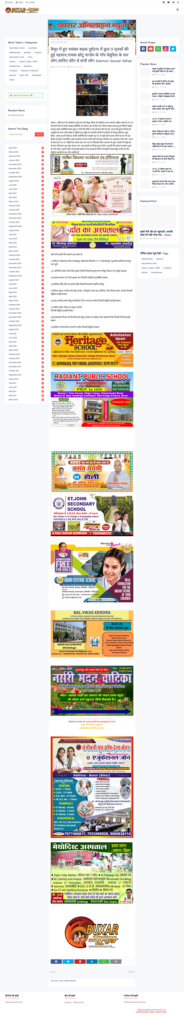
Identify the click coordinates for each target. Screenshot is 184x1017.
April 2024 (26, 247)
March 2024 (26, 251)
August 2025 (26, 181)
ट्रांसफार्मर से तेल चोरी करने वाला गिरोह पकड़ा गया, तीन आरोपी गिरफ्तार (163, 182)
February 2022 (26, 354)
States (12, 80)
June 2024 (26, 239)
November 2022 (26, 317)
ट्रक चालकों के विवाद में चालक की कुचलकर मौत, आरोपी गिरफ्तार (163, 82)
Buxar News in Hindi (17, 48)
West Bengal (36, 75)
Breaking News (15, 53)
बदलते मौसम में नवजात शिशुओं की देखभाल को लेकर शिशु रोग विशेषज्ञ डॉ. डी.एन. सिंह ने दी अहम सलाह (163, 157)
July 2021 (26, 383)
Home (9, 2)
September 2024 (26, 226)
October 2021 (26, 371)
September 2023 (26, 276)
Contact (30, 2)
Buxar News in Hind (17, 57)
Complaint (13, 71)
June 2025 (26, 189)
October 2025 (26, 173)
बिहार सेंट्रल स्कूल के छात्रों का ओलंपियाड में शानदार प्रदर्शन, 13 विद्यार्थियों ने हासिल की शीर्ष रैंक (163, 145)
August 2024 (26, 230)
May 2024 (26, 243)
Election (12, 62)
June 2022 (26, 338)
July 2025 (26, 185)
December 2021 (26, 362)
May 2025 (26, 193)
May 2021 (26, 391)
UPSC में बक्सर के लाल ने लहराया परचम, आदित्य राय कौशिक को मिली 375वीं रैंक (162, 120)
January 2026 (26, 160)
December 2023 (26, 263)
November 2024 (26, 218)
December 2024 (26, 214)
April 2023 (26, 296)
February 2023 (26, 305)
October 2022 (26, 321)
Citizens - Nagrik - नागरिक (28, 62)
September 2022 (26, 325)
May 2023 (26, 292)
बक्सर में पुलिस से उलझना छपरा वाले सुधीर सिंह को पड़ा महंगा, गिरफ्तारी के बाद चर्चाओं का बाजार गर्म (163, 70)
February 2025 (26, 206)
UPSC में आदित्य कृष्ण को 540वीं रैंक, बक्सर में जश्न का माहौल (162, 170)
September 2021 (26, 375)
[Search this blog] (21, 134)
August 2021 (26, 379)
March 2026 (26, 152)
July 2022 (26, 334)
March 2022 (26, 350)
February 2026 (26, 156)
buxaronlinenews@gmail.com (100, 721)
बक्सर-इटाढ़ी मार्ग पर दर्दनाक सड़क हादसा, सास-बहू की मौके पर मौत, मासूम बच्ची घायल (163, 107)
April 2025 (26, 197)
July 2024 (26, 234)
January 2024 (26, 259)
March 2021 (26, 400)
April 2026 (26, 148)
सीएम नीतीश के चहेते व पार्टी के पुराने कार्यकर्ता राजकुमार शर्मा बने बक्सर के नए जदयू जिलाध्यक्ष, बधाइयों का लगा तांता (164, 132)
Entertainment (15, 66)
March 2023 (26, 301)
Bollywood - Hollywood (29, 71)
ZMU (152, 1012)
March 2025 (26, 201)
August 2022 (26, 329)
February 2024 (26, 255)
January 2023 (26, 309)
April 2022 (26, 346)
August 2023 (26, 280)
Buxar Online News (21, 95)
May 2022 (26, 342)
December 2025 (26, 164)
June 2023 (26, 288)
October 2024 (26, 222)
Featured (38, 53)
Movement (28, 66)
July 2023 (26, 284)
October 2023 (26, 272)
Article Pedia (161, 1012)
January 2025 (26, 210)
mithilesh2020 (142, 1012)
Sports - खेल (24, 75)
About (19, 2)
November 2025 (26, 168)
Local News (32, 48)
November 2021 (26, 367)
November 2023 (26, 267)
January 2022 (26, 358)
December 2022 (26, 313)
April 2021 (26, 395)
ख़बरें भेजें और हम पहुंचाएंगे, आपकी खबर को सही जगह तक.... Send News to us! (156, 233)
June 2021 (26, 387)
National (13, 75)
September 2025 (26, 177)
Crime (30, 57)
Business (27, 53)
